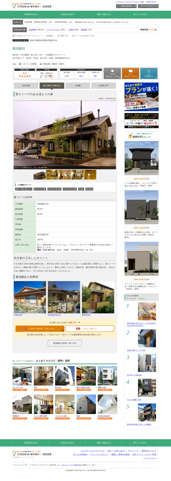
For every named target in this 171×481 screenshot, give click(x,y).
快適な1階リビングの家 (136, 350)
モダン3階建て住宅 (134, 400)
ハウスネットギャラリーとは (127, 2)
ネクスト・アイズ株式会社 (71, 465)
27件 (67, 76)
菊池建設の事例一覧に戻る (65, 343)
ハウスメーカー (53, 30)
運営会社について (149, 451)
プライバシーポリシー (99, 454)
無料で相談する (104, 14)
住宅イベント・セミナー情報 (144, 454)
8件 (95, 76)
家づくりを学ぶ (140, 14)
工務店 (71, 30)
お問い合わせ (151, 2)
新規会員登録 (126, 6)
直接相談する (148, 75)
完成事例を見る (31, 14)
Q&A (142, 2)
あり (81, 76)
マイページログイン (148, 6)
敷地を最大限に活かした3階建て (139, 424)
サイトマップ (133, 451)
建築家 (84, 30)
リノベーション (149, 458)
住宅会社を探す (67, 14)
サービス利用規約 (80, 454)
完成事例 (32, 30)
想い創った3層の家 (134, 375)
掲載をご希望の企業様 (120, 454)
